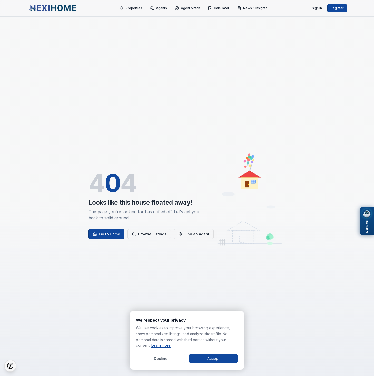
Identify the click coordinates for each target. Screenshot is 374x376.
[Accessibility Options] (10, 366)
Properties (131, 8)
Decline (161, 358)
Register (337, 8)
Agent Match (187, 8)
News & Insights (252, 8)
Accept (213, 358)
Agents (158, 8)
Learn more (161, 345)
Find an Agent (193, 234)
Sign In (317, 8)
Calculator (218, 8)
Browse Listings (149, 234)
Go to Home (106, 234)
